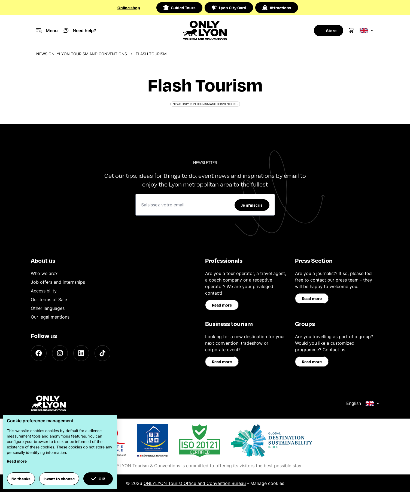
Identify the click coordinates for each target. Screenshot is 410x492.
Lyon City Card (228, 7)
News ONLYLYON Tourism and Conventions (81, 53)
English (362, 403)
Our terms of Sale (49, 299)
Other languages (48, 308)
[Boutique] (327, 30)
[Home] (205, 30)
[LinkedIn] (81, 353)
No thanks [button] (21, 478)
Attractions (276, 7)
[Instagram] (60, 353)
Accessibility (44, 291)
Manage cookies (267, 483)
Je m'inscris (252, 205)
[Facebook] (39, 353)
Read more (222, 305)
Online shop (128, 7)
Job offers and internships (58, 282)
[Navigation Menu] (47, 30)
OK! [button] (98, 478)
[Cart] (351, 30)
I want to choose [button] (59, 478)
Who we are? (44, 273)
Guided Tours (179, 7)
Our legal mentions (50, 317)
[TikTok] (102, 353)
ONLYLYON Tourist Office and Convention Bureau (195, 483)
